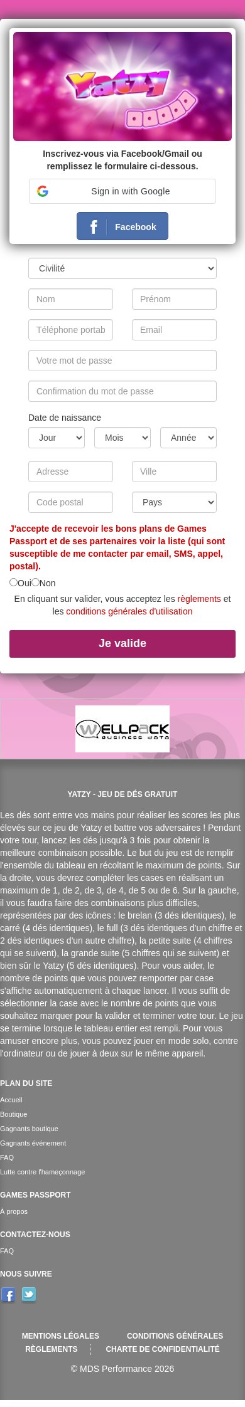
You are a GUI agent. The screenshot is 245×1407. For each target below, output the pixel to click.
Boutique (13, 1114)
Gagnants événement (33, 1143)
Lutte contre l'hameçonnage (42, 1172)
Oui (24, 583)
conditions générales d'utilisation (129, 611)
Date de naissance (64, 418)
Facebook (118, 227)
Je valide (122, 643)
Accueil (11, 1100)
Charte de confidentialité (162, 1349)
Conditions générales (175, 1336)
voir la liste (162, 541)
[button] (122, 191)
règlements (199, 599)
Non (48, 583)
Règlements (51, 1349)
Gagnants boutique (29, 1128)
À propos (14, 1211)
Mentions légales (60, 1336)
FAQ (7, 1157)
